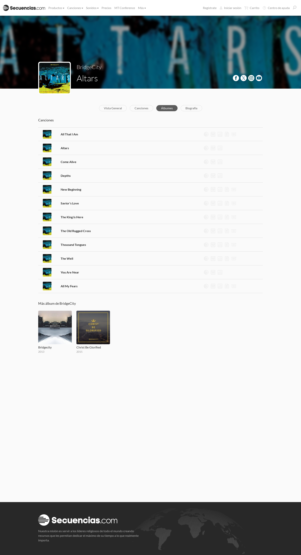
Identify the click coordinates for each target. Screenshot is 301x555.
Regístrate (210, 8)
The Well (67, 258)
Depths (66, 175)
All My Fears (69, 286)
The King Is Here (72, 217)
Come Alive (68, 162)
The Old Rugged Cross (76, 231)
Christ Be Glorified (88, 347)
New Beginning (71, 189)
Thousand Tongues (73, 244)
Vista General (113, 108)
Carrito (251, 8)
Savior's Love (70, 203)
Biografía (191, 108)
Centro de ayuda (276, 8)
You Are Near (70, 272)
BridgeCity (89, 67)
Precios (106, 8)
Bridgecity (45, 347)
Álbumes (167, 108)
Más (141, 8)
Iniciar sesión (230, 8)
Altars (65, 148)
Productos (56, 8)
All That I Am (69, 134)
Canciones (75, 8)
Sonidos (92, 8)
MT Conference (124, 8)
